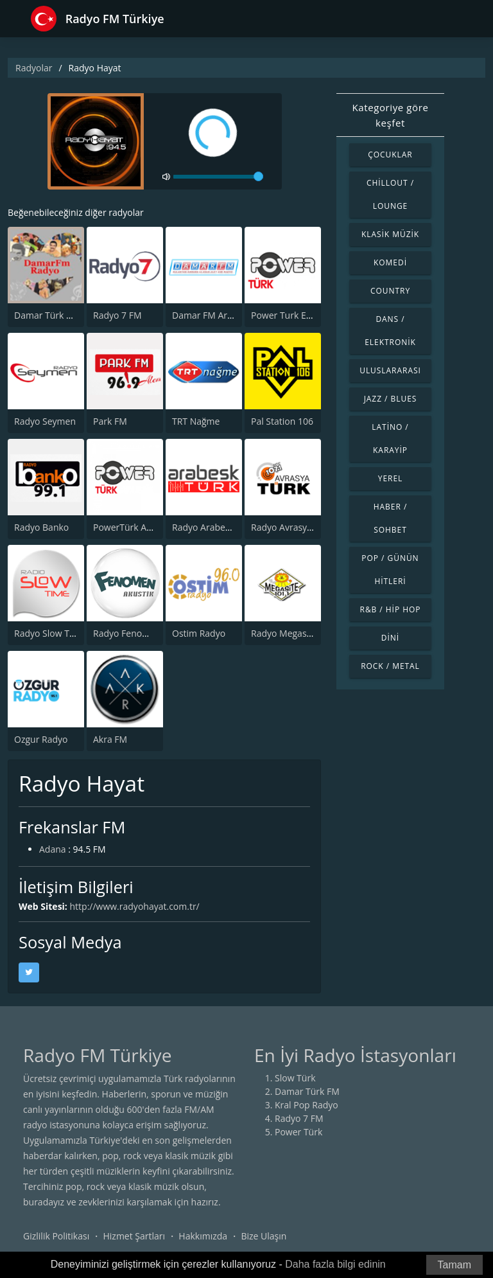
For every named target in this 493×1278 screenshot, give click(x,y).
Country (390, 290)
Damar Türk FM (46, 315)
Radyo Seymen (45, 421)
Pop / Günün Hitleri (390, 570)
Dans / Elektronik (390, 331)
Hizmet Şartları (134, 1236)
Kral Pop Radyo (306, 1105)
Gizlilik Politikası (56, 1236)
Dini (390, 637)
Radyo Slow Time (49, 633)
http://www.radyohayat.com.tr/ (135, 906)
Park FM (110, 421)
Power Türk (298, 1132)
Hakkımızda (202, 1236)
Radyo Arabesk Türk (213, 527)
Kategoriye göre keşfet (390, 115)
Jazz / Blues (390, 398)
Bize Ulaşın (263, 1236)
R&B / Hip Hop (390, 609)
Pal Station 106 (282, 421)
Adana (52, 849)
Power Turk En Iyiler (292, 315)
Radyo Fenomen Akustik (143, 633)
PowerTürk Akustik (132, 527)
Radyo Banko (41, 527)
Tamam (454, 1264)
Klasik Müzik (390, 234)
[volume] (218, 177)
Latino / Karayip (390, 439)
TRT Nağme (196, 421)
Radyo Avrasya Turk (292, 527)
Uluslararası (390, 370)
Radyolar (33, 68)
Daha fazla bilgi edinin (335, 1264)
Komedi (390, 262)
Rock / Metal (390, 666)
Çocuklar (390, 154)
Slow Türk (295, 1078)
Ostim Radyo (198, 633)
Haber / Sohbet (391, 518)
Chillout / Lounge (390, 194)
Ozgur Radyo (40, 739)
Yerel (390, 478)
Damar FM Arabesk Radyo (226, 315)
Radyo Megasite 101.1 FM (304, 633)
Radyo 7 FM (117, 315)
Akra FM (110, 739)
